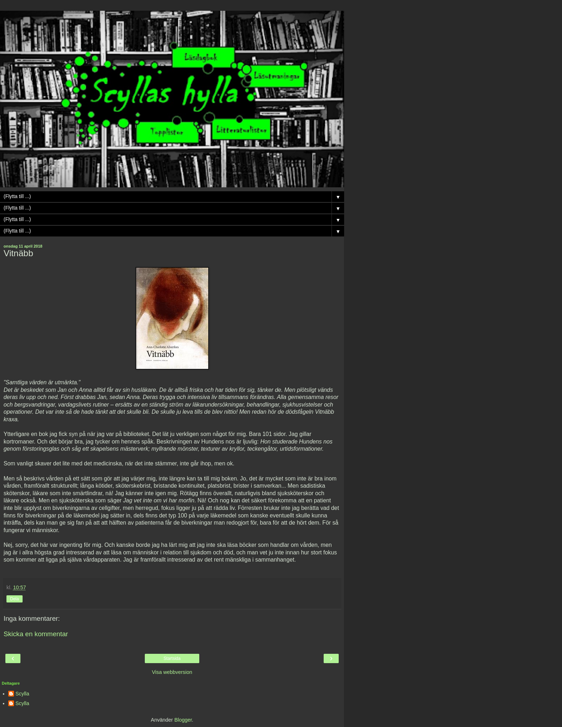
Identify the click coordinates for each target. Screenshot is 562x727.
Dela (14, 598)
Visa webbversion (172, 672)
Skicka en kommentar (36, 634)
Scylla (22, 693)
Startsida (171, 658)
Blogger (183, 720)
